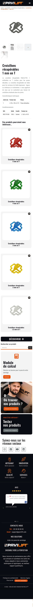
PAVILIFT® (7, 8)
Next (29, 508)
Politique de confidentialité (10, 578)
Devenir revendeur (21, 580)
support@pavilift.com (19, 532)
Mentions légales (25, 578)
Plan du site (10, 580)
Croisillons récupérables (18, 8)
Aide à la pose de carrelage (16, 540)
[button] (29, 3)
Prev (3, 508)
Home (2, 8)
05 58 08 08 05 (18, 529)
